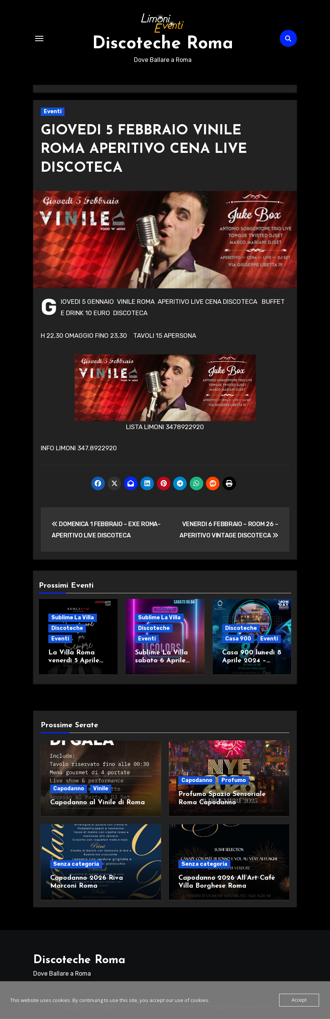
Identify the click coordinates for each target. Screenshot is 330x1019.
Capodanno (68, 789)
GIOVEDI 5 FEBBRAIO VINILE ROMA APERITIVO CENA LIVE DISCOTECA (148, 151)
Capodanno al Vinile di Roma (97, 803)
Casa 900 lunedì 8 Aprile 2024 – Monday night (251, 662)
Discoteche (67, 630)
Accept (299, 1000)
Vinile (100, 789)
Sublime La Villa (72, 619)
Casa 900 (238, 640)
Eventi (52, 113)
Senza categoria (76, 865)
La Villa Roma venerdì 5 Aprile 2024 (73, 662)
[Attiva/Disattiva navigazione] (39, 39)
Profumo (233, 781)
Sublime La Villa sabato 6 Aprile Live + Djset (161, 662)
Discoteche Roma (162, 45)
